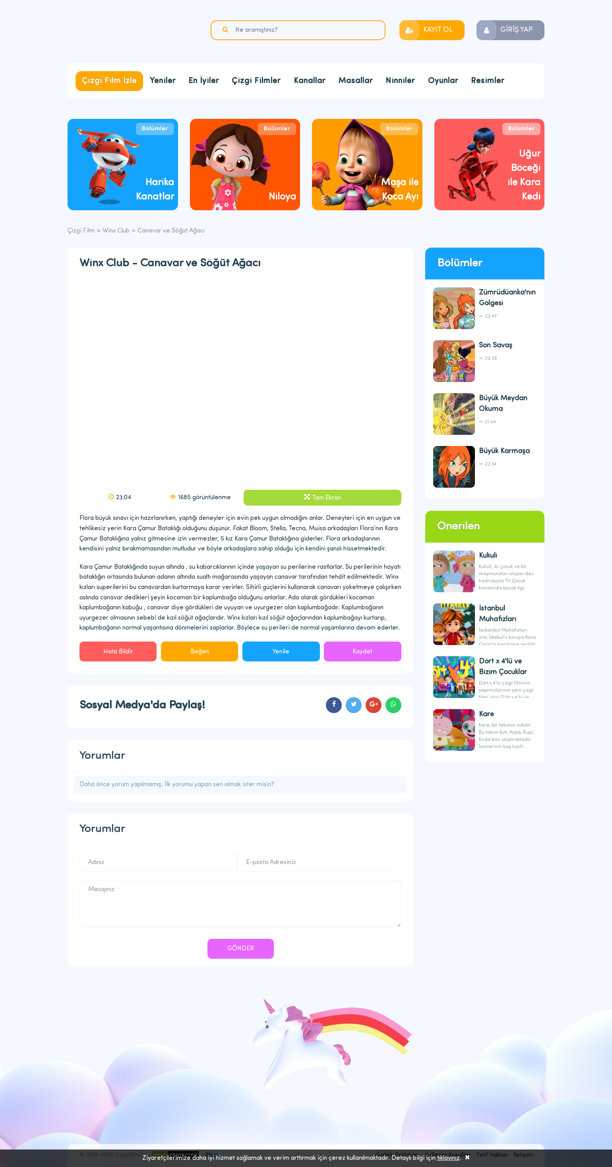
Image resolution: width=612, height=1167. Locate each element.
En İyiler (203, 81)
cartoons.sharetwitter (354, 705)
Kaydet (362, 652)
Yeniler (163, 81)
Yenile (281, 652)
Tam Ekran (326, 498)
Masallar (355, 81)
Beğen (199, 652)
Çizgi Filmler (256, 81)
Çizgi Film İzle (109, 81)
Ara (226, 30)
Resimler (487, 81)
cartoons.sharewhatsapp (393, 705)
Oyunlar (443, 81)
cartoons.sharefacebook (334, 705)
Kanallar (309, 81)
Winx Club (116, 231)
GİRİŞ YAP (516, 30)
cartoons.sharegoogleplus (374, 705)
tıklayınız (448, 1158)
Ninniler (400, 81)
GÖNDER (240, 949)
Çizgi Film (117, 30)
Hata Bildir (118, 652)
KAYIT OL (438, 30)
